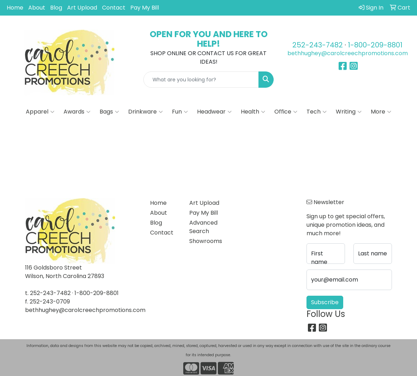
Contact (113, 8)
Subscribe (325, 302)
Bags (109, 112)
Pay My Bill (144, 8)
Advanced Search (203, 227)
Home (15, 8)
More (381, 112)
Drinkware (145, 112)
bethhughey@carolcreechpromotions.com (347, 53)
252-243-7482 (317, 45)
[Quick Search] (201, 79)
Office (285, 112)
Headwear (214, 112)
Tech (316, 112)
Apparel (40, 112)
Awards (77, 112)
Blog (56, 8)
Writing (349, 112)
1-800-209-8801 (375, 45)
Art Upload (82, 8)
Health (253, 112)
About (36, 8)
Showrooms (204, 241)
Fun (180, 112)
